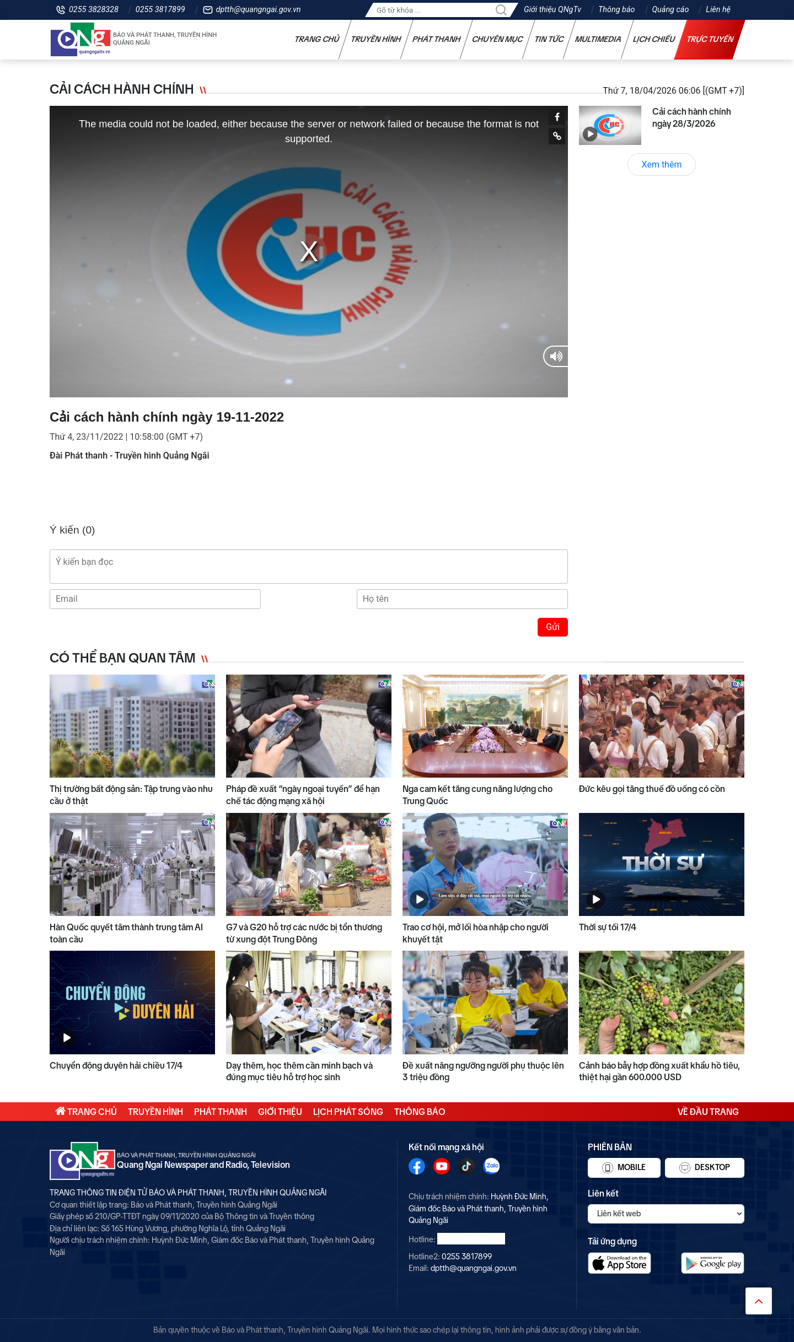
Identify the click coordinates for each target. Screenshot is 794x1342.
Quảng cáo (670, 9)
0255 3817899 (160, 9)
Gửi (553, 627)
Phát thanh (436, 39)
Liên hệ (718, 9)
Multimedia (598, 39)
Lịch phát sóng (348, 1112)
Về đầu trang (708, 1112)
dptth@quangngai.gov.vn (258, 9)
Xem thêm (662, 164)
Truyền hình (376, 39)
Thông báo (616, 9)
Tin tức (549, 39)
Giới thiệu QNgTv (552, 9)
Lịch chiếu (654, 39)
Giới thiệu (280, 1112)
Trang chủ (317, 39)
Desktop (704, 1167)
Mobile (624, 1167)
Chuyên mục (497, 39)
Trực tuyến (710, 39)
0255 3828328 (94, 9)
